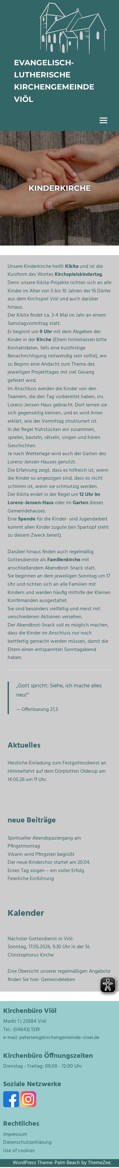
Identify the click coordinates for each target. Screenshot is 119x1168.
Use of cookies (19, 1151)
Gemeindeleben (58, 980)
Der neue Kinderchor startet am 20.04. (49, 862)
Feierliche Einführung (31, 879)
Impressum (15, 1134)
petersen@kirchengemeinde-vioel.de (59, 1038)
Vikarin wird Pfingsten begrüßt (41, 854)
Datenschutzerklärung (27, 1142)
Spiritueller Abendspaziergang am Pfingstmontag (44, 842)
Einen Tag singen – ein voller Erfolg (46, 871)
